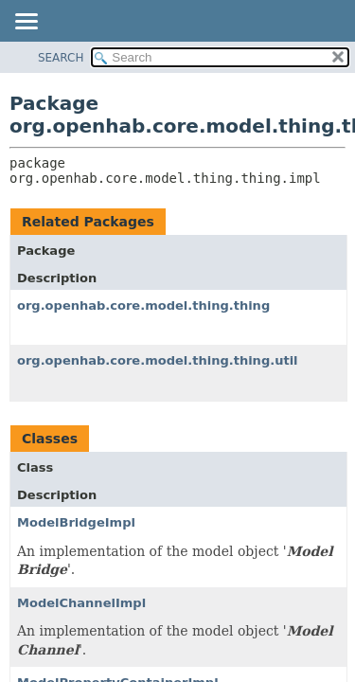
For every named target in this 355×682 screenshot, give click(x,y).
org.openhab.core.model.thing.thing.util (157, 360)
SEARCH (61, 57)
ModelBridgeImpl (76, 522)
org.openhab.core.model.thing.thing (143, 305)
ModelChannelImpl (81, 603)
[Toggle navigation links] (25, 22)
